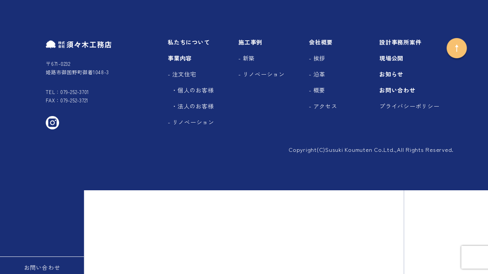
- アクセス (323, 106)
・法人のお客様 (193, 106)
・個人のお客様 (193, 90)
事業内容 (180, 58)
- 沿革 (317, 74)
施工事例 (250, 42)
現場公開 (391, 58)
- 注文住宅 (182, 74)
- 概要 (317, 90)
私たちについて (189, 42)
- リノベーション (191, 122)
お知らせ (391, 74)
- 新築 (246, 58)
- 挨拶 (317, 58)
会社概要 (321, 42)
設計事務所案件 (400, 42)
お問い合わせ (397, 90)
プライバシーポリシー (409, 106)
